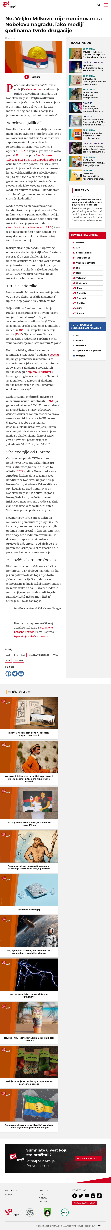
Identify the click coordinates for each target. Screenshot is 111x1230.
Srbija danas (83, 258)
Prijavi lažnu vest (88, 1158)
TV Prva (24, 227)
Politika (12, 227)
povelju (54, 354)
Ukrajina (80, 355)
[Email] (21, 673)
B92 (20, 159)
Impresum (11, 1190)
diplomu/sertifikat (40, 372)
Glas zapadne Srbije (39, 655)
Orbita (43, 1198)
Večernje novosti (85, 263)
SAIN (23, 330)
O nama (9, 1194)
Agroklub (46, 227)
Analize (43, 1190)
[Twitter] (15, 673)
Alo (8, 655)
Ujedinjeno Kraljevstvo (88, 350)
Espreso (47, 155)
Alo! (38, 155)
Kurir (19, 155)
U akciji (43, 1194)
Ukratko (81, 190)
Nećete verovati (33, 89)
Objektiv (81, 293)
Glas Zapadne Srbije (43, 159)
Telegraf (11, 159)
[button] (106, 4)
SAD (78, 335)
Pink (79, 288)
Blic (26, 159)
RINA (22, 151)
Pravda (80, 313)
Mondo (34, 227)
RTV (79, 308)
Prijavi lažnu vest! (85, 1203)
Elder (97, 1226)
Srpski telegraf (84, 252)
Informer (80, 242)
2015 (20, 471)
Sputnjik (81, 298)
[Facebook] (8, 673)
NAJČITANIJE (81, 42)
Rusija (79, 340)
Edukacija (45, 1201)
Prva (55, 655)
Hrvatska (81, 345)
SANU (50, 401)
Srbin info (81, 283)
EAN (19, 334)
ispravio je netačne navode (31, 636)
